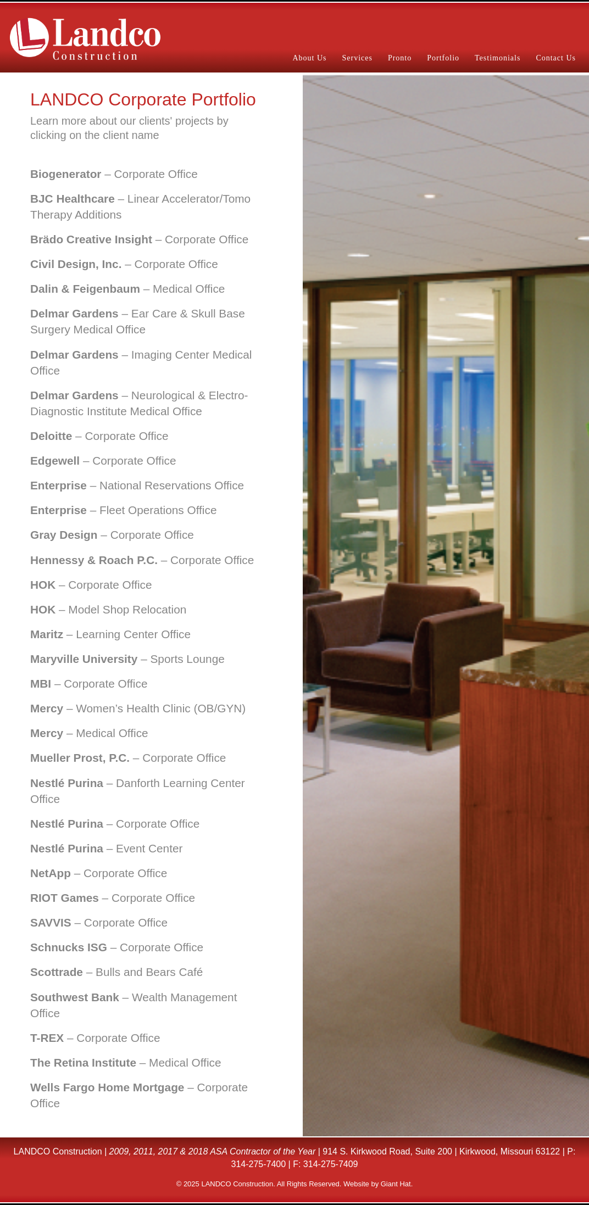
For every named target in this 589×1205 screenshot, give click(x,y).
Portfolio (443, 58)
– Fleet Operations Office (123, 510)
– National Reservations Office (137, 485)
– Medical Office (127, 288)
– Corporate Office (114, 174)
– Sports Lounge (127, 658)
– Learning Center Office (110, 634)
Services (357, 58)
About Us (309, 58)
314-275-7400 (258, 1164)
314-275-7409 (330, 1164)
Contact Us (556, 58)
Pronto (400, 58)
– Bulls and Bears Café (116, 972)
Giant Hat (396, 1184)
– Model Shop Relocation (108, 609)
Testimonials (497, 58)
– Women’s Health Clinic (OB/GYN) (138, 708)
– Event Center (106, 848)
